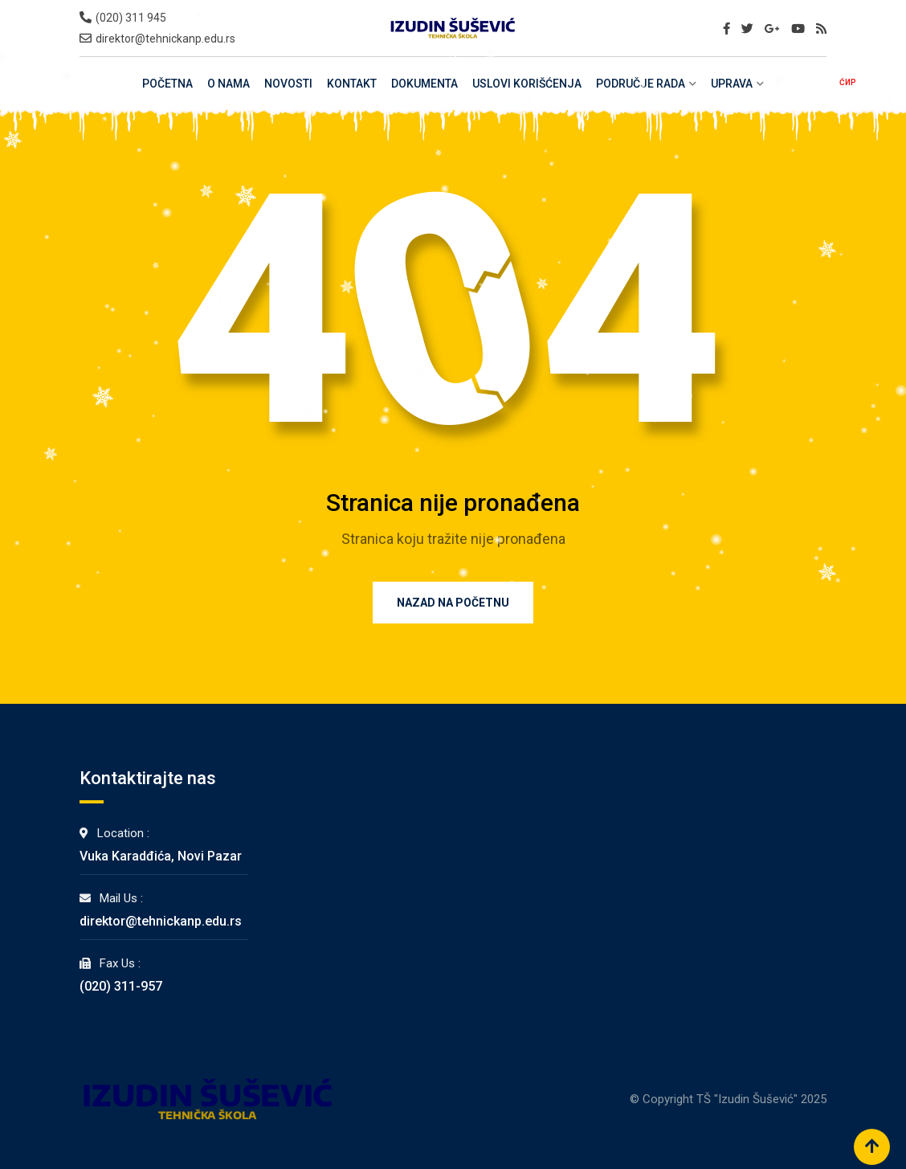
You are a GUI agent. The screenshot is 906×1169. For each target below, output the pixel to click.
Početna (167, 83)
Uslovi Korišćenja (527, 83)
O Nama (228, 83)
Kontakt (352, 83)
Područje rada (640, 83)
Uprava (732, 83)
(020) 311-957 (121, 986)
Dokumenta (424, 83)
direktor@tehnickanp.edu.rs (165, 38)
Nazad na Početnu (453, 602)
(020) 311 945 (131, 17)
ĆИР (847, 82)
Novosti (288, 83)
